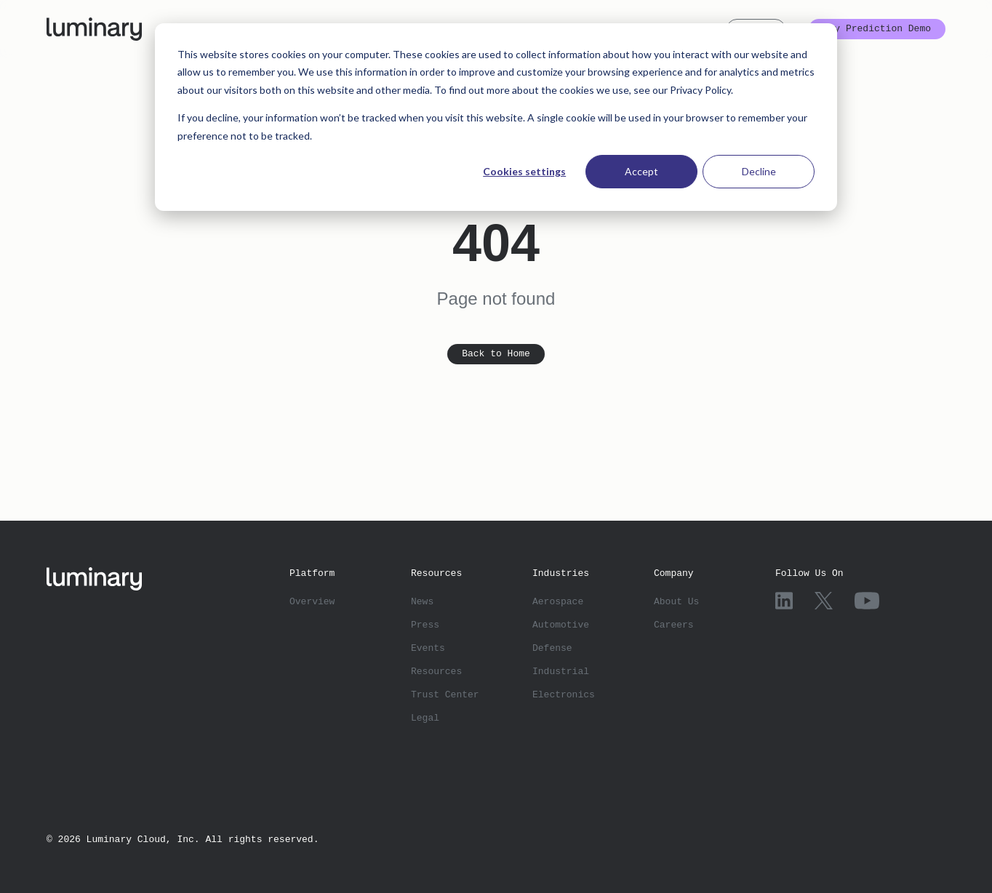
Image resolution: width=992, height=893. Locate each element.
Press (425, 623)
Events (428, 647)
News (422, 600)
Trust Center (445, 693)
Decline (759, 171)
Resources (436, 670)
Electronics (563, 693)
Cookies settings (524, 171)
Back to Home (496, 354)
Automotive (560, 623)
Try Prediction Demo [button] (877, 29)
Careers (674, 623)
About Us (676, 600)
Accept (641, 171)
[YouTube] (867, 600)
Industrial (560, 670)
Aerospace (557, 600)
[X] (824, 600)
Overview (312, 600)
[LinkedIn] (784, 600)
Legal (425, 717)
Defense (552, 647)
